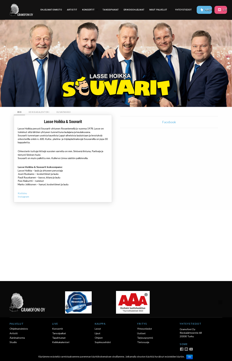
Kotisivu (22, 193)
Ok (189, 357)
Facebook (169, 122)
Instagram (23, 196)
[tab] (19, 112)
